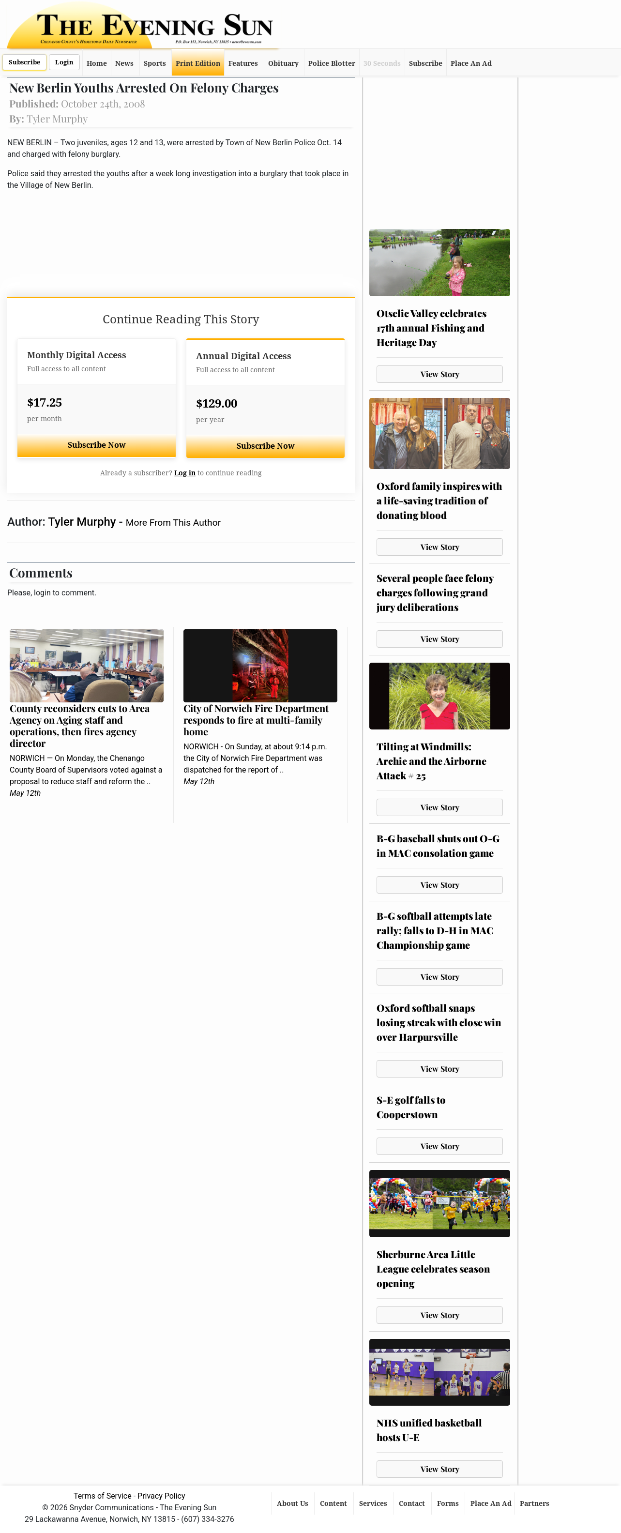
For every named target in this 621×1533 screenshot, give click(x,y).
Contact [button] (413, 1503)
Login (64, 62)
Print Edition (198, 63)
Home (97, 63)
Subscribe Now (97, 445)
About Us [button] (293, 1503)
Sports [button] (155, 63)
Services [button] (374, 1503)
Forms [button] (449, 1503)
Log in (185, 473)
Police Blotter (331, 63)
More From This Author (173, 522)
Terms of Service (103, 1496)
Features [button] (243, 63)
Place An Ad (471, 63)
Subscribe (24, 62)
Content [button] (334, 1503)
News (124, 63)
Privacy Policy (161, 1496)
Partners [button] (535, 1503)
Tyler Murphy (83, 522)
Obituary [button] (283, 63)
